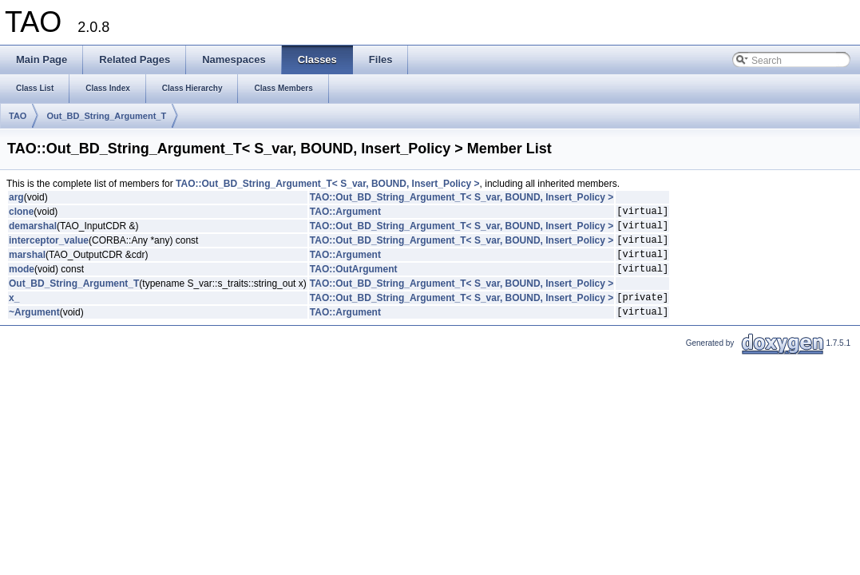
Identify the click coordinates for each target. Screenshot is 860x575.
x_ (14, 311)
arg (16, 197)
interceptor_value (49, 246)
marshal (27, 263)
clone (21, 213)
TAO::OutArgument (354, 280)
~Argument (34, 328)
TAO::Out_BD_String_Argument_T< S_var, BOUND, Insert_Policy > (328, 183)
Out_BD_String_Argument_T (106, 116)
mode (21, 280)
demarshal (33, 230)
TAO (17, 116)
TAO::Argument (345, 213)
